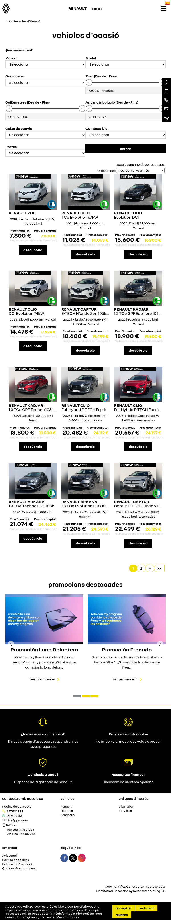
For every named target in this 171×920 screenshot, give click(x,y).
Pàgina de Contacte (16, 806)
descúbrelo (32, 250)
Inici (9, 21)
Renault (66, 806)
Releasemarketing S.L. (149, 891)
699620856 (14, 816)
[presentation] (10, 644)
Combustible (96, 128)
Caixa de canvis (18, 128)
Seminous (67, 815)
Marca (10, 58)
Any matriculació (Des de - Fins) (112, 102)
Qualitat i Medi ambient (19, 868)
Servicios (125, 810)
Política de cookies (15, 860)
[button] (77, 696)
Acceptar (123, 908)
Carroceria (14, 76)
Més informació (68, 917)
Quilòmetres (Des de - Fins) (27, 102)
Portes (11, 146)
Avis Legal (9, 855)
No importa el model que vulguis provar (128, 741)
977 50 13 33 (15, 811)
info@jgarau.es (17, 820)
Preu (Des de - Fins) (101, 76)
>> (159, 568)
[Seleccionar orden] (140, 170)
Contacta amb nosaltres (22, 798)
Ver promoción (42, 679)
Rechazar (146, 908)
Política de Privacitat (17, 864)
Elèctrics (66, 810)
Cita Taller (126, 806)
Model (91, 58)
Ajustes (122, 914)
